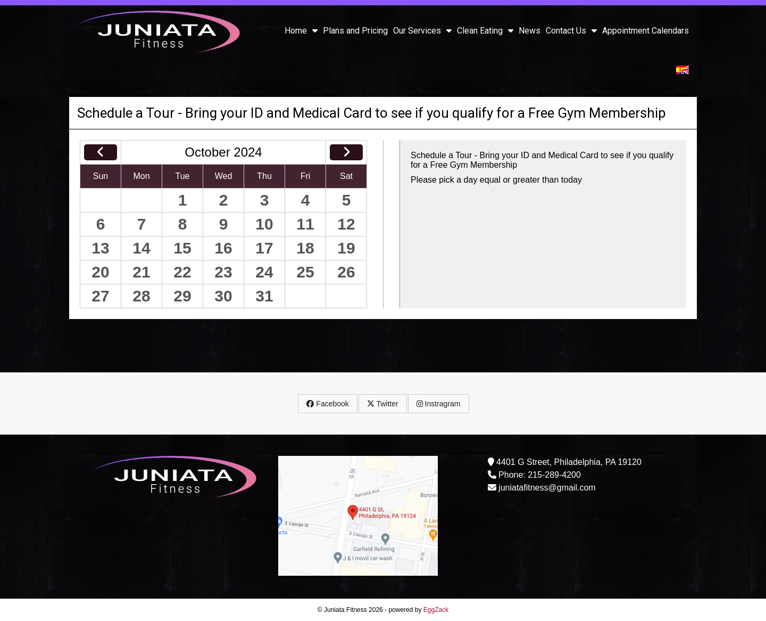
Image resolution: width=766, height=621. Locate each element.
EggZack (435, 610)
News (529, 31)
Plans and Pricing (355, 31)
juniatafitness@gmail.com (547, 487)
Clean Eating (485, 31)
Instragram (439, 403)
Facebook (327, 403)
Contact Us (571, 31)
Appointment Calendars (645, 31)
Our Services (422, 31)
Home (301, 31)
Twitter (382, 403)
